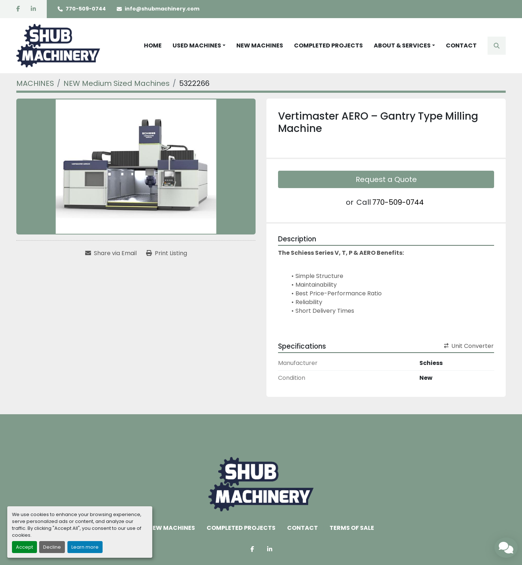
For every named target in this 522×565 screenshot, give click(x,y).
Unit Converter (469, 346)
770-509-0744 (86, 8)
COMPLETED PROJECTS (328, 45)
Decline (52, 547)
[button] (199, 45)
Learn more (85, 547)
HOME (153, 45)
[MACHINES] (35, 83)
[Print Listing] (166, 253)
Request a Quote (386, 179)
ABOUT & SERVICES (402, 45)
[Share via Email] (110, 253)
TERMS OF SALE (352, 528)
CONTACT (461, 45)
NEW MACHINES (259, 45)
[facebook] (18, 9)
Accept (24, 547)
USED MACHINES (197, 45)
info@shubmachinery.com (162, 8)
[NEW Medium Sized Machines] (116, 83)
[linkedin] (33, 9)
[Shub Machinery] (260, 483)
